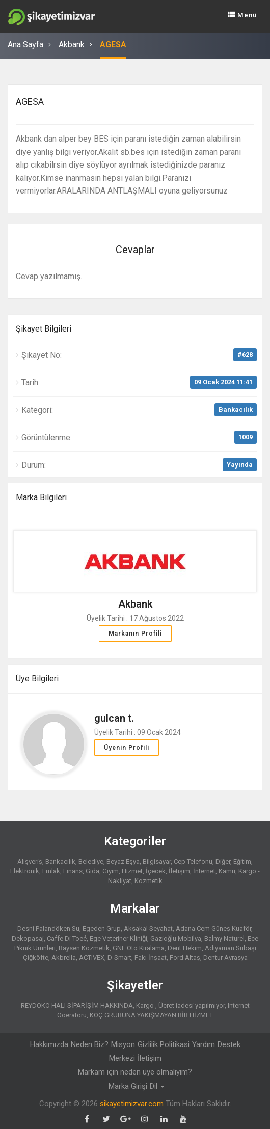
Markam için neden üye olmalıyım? (135, 1072)
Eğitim (242, 861)
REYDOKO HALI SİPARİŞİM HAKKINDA (77, 1005)
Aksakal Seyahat (148, 928)
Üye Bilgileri (37, 678)
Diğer (222, 861)
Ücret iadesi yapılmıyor (191, 1005)
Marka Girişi (128, 1086)
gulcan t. (114, 718)
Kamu (227, 871)
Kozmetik (148, 881)
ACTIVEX (91, 957)
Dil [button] (157, 1086)
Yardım (203, 1044)
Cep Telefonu (193, 861)
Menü (242, 15)
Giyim (110, 871)
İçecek (156, 871)
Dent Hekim (185, 948)
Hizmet (132, 871)
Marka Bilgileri (41, 497)
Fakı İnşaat (150, 957)
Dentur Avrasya (225, 957)
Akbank (72, 44)
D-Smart (119, 957)
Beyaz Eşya (123, 861)
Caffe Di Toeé (67, 938)
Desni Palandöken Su (48, 928)
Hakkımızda (49, 1044)
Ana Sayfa (25, 44)
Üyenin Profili (126, 747)
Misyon (123, 1044)
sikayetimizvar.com (132, 1103)
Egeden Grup (102, 928)
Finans (73, 871)
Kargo (145, 1005)
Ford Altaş (185, 957)
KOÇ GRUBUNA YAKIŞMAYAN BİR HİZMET (151, 1015)
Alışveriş (29, 861)
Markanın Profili (135, 633)
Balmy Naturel (224, 938)
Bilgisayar (157, 861)
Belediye (90, 861)
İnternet (204, 871)
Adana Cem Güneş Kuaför (213, 928)
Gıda (92, 871)
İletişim (179, 871)
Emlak (51, 871)
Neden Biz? (90, 1044)
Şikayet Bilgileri (43, 329)
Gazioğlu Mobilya (175, 938)
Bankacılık (236, 410)
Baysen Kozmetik (84, 948)
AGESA (113, 44)
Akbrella (63, 957)
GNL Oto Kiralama (139, 948)
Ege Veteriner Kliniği (118, 938)
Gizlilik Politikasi (164, 1044)
